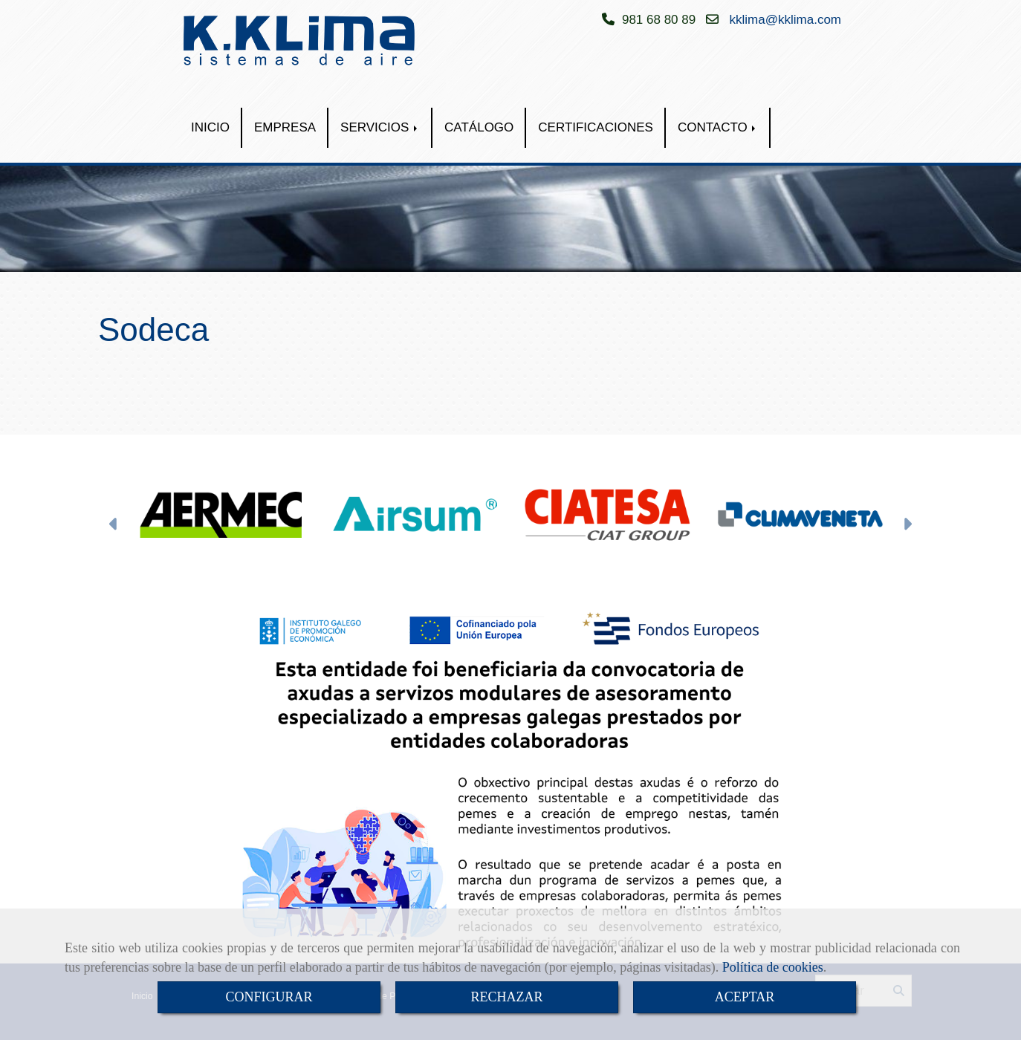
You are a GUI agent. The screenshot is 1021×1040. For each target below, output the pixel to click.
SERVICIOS (380, 127)
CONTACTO (718, 127)
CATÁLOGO (478, 127)
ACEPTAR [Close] (745, 996)
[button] (114, 526)
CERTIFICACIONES (595, 127)
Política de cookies (772, 967)
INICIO (210, 127)
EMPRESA (285, 127)
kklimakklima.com (785, 20)
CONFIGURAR (268, 996)
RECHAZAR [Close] (506, 996)
